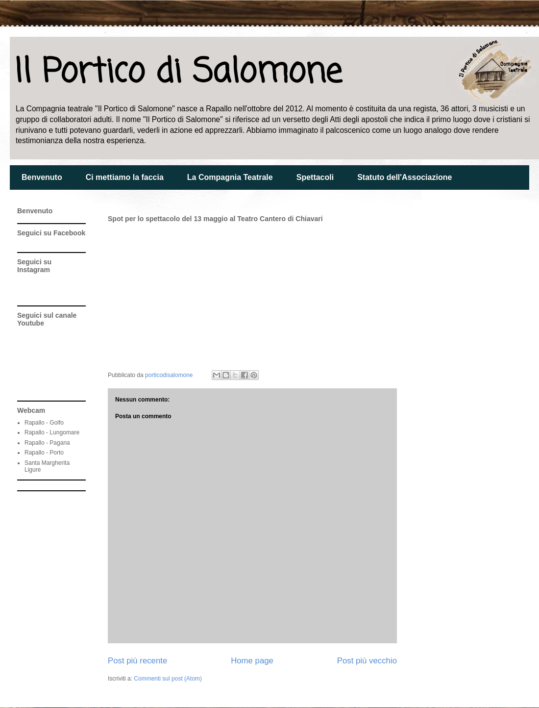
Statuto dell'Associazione (404, 177)
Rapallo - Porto (44, 452)
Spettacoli (315, 177)
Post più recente (137, 660)
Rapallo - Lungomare (51, 432)
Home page (252, 660)
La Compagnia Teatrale (230, 177)
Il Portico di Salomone (178, 73)
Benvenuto (42, 177)
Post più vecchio (367, 660)
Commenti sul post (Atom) (168, 678)
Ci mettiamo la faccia (125, 177)
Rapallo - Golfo (44, 422)
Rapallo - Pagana (47, 442)
